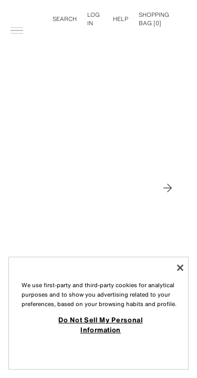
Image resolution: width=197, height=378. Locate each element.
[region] (98, 313)
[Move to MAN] (167, 188)
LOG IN (93, 18)
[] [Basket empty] (154, 18)
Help (120, 19)
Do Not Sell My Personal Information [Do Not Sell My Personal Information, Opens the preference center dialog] (100, 324)
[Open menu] (17, 13)
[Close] (180, 267)
